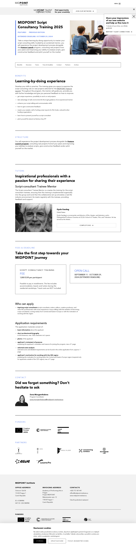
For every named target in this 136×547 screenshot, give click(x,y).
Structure (28, 65)
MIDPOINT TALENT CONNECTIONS (119, 32)
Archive (76, 65)
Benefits (19, 65)
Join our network (85, 11)
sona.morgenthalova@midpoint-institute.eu (46, 399)
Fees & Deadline (48, 65)
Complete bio (86, 225)
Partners (67, 65)
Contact (59, 65)
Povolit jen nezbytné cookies (78, 541)
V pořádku (39, 541)
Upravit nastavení (57, 541)
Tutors (37, 65)
